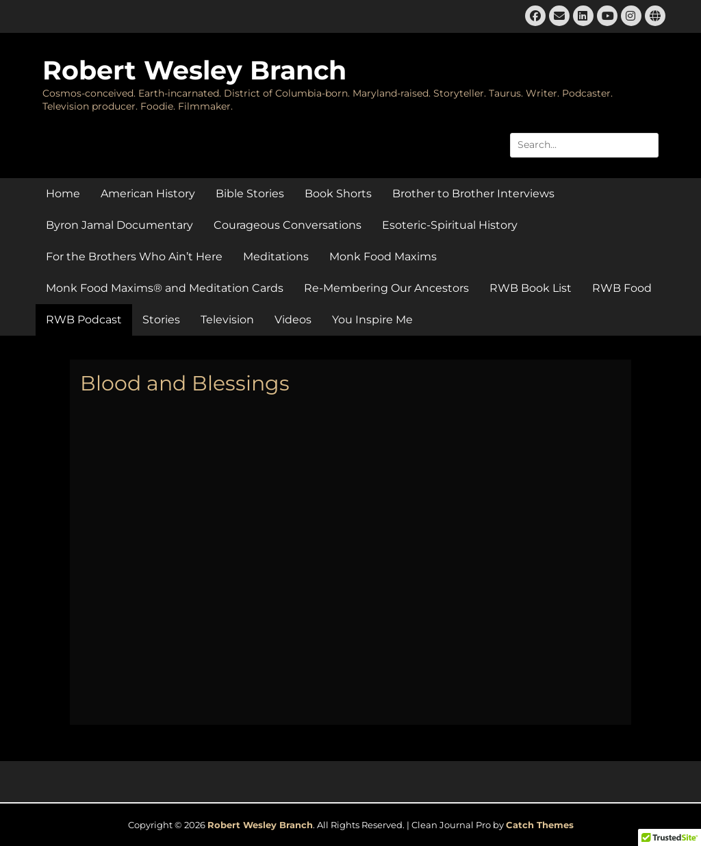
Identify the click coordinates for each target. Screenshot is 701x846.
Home (63, 193)
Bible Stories (250, 193)
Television (227, 319)
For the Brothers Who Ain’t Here (134, 256)
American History (148, 193)
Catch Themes (540, 824)
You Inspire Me (372, 319)
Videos (293, 319)
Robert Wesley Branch (194, 70)
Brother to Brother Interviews (473, 193)
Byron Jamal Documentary (119, 225)
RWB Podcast (84, 319)
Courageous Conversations (287, 225)
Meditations (276, 256)
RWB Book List (530, 288)
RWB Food (622, 288)
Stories (161, 319)
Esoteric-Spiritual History (450, 225)
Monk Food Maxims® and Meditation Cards (164, 288)
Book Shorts (338, 193)
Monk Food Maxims (383, 256)
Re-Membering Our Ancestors (386, 288)
